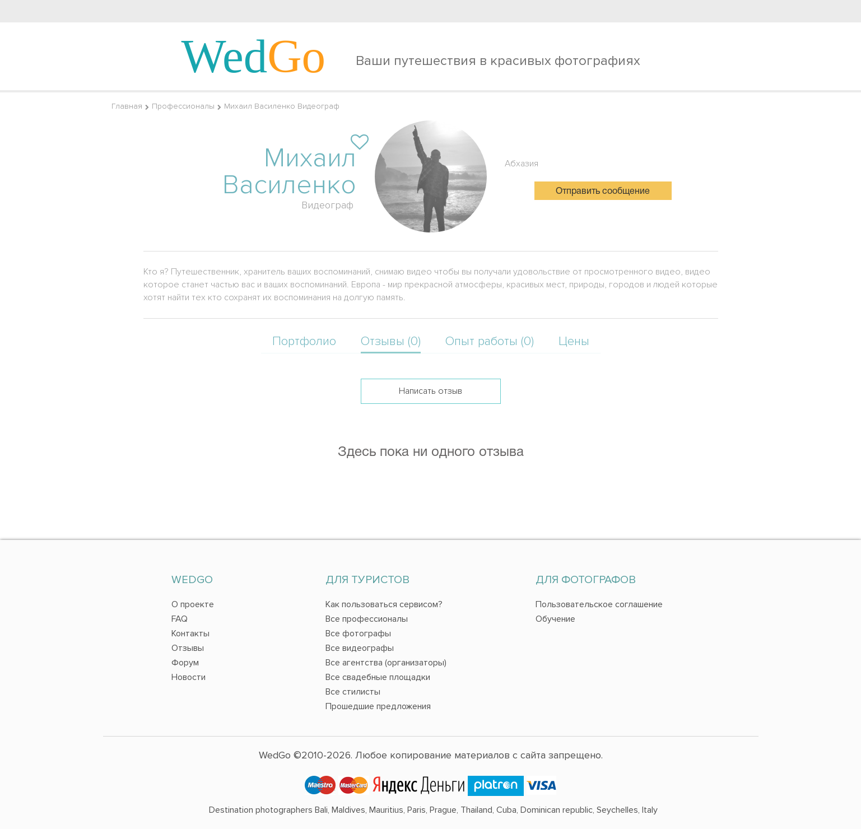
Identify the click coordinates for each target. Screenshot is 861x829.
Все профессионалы (366, 619)
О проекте (192, 604)
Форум (185, 662)
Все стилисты (352, 691)
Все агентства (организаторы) (385, 662)
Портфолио (304, 341)
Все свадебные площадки (377, 677)
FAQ (179, 619)
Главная (126, 106)
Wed (253, 56)
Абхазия (521, 163)
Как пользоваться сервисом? (384, 604)
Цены (574, 341)
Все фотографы (358, 633)
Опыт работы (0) (489, 341)
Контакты (190, 633)
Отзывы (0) (391, 341)
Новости (188, 677)
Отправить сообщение (603, 191)
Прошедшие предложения (378, 706)
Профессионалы (183, 106)
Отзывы (187, 648)
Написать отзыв (430, 391)
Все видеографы (359, 648)
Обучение (555, 619)
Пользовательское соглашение (599, 604)
